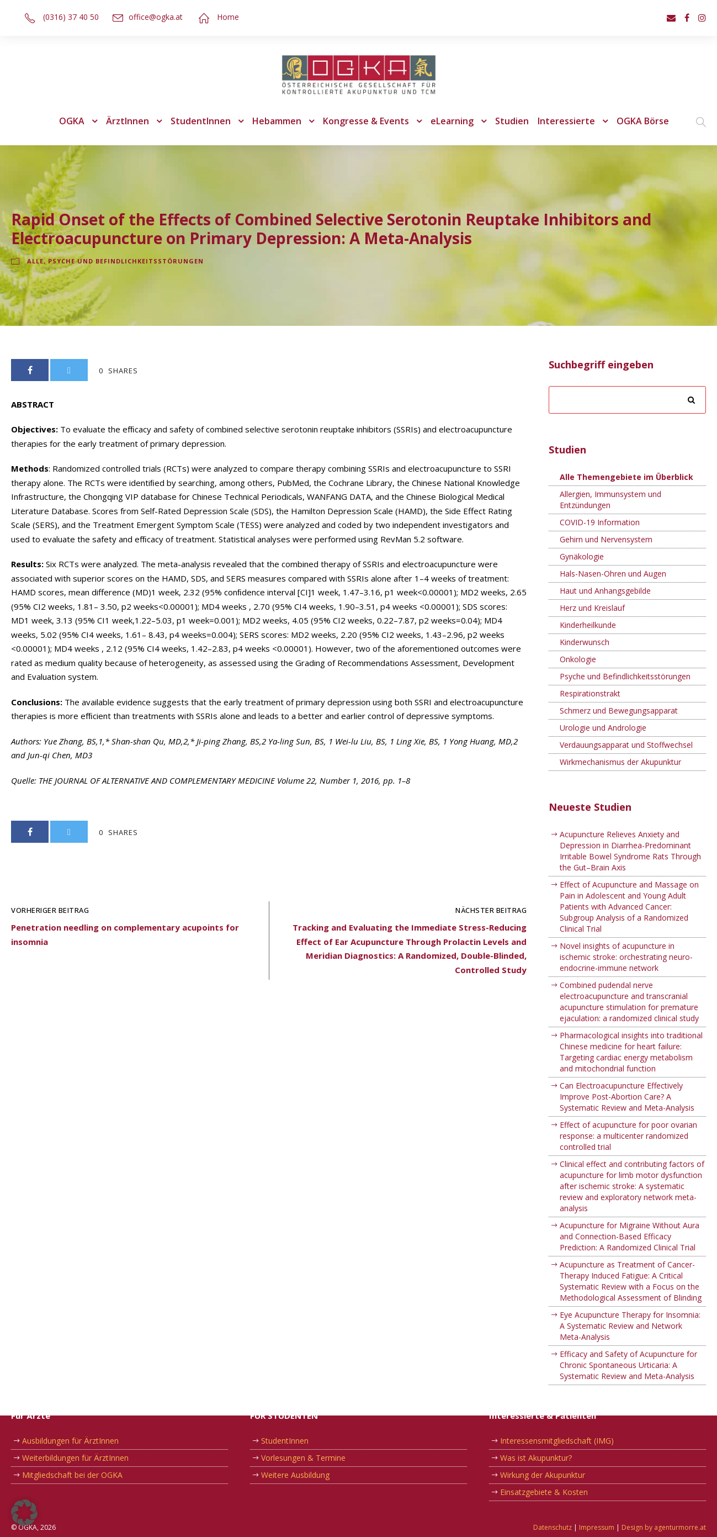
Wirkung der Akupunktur (541, 1475)
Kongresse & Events (366, 121)
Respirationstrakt (589, 693)
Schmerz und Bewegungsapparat (617, 710)
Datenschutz (565, 1527)
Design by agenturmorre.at (667, 1527)
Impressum (605, 1527)
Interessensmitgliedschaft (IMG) (554, 1440)
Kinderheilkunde (587, 625)
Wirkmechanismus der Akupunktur (618, 762)
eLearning (451, 121)
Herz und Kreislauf (591, 608)
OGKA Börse (635, 121)
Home (223, 16)
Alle (36, 261)
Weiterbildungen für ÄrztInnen (73, 1458)
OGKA (78, 121)
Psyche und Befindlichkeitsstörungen (127, 261)
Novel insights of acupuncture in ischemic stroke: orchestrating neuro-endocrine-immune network (631, 946)
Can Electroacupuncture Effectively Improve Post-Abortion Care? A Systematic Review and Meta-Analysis (625, 1085)
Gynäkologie (581, 556)
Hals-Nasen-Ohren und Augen (611, 573)
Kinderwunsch (584, 642)
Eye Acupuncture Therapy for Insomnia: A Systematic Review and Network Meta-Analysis (631, 1303)
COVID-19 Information (598, 522)
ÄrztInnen (133, 121)
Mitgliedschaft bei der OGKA (71, 1475)
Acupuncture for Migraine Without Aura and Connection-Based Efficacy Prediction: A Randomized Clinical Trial (626, 1214)
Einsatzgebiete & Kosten (542, 1492)
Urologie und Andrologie (601, 727)
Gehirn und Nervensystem (605, 539)
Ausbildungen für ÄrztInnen (68, 1440)
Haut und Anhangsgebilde (604, 591)
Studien (510, 121)
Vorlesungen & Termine (301, 1458)
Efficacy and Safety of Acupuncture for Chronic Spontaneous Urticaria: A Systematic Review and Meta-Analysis (625, 1343)
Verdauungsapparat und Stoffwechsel (624, 745)
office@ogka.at (153, 16)
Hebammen (277, 121)
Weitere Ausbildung (294, 1475)
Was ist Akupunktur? (535, 1458)
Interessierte (561, 121)
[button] (24, 1512)
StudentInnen (204, 121)
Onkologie (577, 659)
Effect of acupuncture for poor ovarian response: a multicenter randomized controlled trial (624, 1125)
